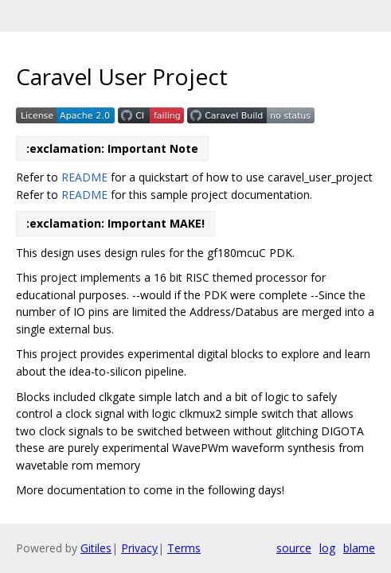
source (293, 547)
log (327, 547)
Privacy (139, 547)
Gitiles (95, 547)
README (84, 177)
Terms (184, 547)
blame (359, 547)
